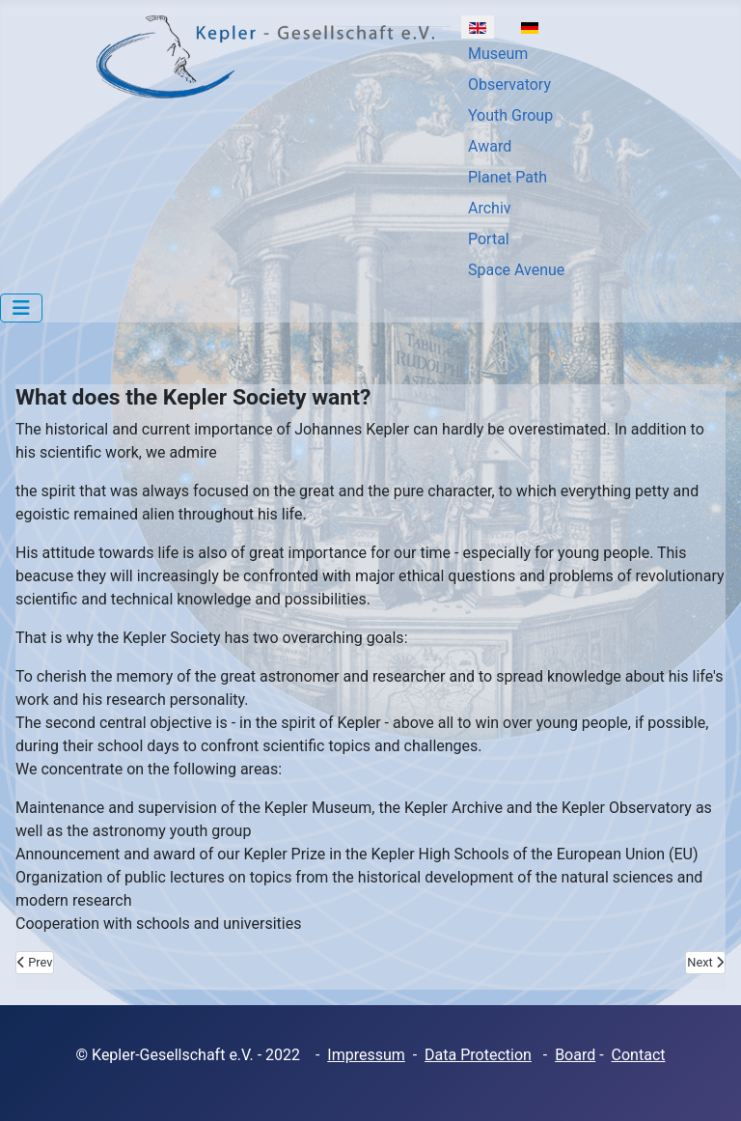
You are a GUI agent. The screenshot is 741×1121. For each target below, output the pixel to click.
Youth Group (510, 115)
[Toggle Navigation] (21, 308)
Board (575, 1055)
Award (489, 146)
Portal (488, 239)
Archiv (489, 208)
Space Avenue (516, 270)
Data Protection (478, 1055)
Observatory (509, 84)
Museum (498, 53)
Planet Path (507, 177)
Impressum (366, 1055)
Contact (639, 1055)
